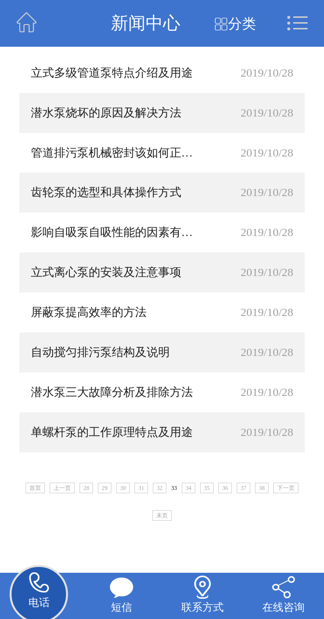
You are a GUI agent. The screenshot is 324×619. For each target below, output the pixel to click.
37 (243, 488)
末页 (162, 515)
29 (105, 488)
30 (123, 488)
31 (141, 488)
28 (86, 488)
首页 (35, 488)
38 (262, 488)
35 (207, 488)
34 (188, 488)
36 (225, 488)
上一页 (62, 488)
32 (159, 488)
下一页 (286, 488)
